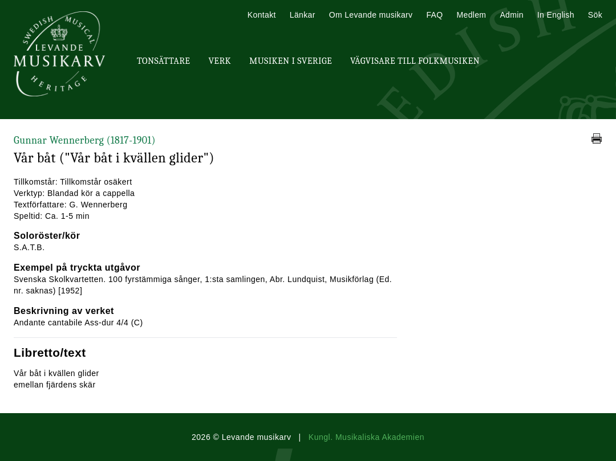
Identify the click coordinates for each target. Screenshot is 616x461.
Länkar (302, 14)
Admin (511, 14)
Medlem (471, 14)
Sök (595, 14)
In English (555, 14)
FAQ (434, 14)
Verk (219, 61)
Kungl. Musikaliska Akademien (366, 437)
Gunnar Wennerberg (85, 140)
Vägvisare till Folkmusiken (415, 61)
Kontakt (262, 14)
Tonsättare (163, 61)
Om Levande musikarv (371, 14)
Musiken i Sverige (290, 61)
